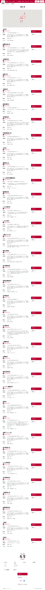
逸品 (5, 565)
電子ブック (27, 1)
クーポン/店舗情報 (18, 1)
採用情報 (4, 588)
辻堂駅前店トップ (8, 3)
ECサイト (32, 1)
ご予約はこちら (36, 31)
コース (5, 563)
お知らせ (24, 562)
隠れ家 (15, 563)
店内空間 (13, 1)
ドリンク (6, 566)
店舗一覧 (23, 1)
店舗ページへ (36, 34)
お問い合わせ (22, 577)
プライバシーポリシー (8, 588)
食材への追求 (16, 565)
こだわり (10, 1)
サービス (15, 566)
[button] (21, 20)
